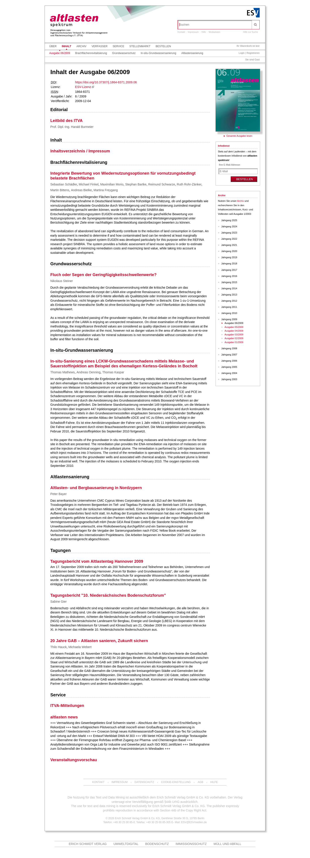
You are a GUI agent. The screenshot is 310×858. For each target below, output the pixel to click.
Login (242, 53)
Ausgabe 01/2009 (234, 342)
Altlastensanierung (192, 53)
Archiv (81, 46)
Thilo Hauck (58, 647)
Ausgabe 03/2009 (234, 334)
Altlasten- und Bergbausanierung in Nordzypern (96, 488)
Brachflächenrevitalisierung (91, 53)
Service (118, 46)
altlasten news (64, 717)
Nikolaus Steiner (61, 281)
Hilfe (204, 32)
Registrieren (253, 53)
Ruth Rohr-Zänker (189, 184)
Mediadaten (214, 32)
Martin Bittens (59, 190)
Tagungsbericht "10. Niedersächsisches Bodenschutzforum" (108, 595)
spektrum (61, 24)
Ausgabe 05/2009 (234, 327)
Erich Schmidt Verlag (88, 844)
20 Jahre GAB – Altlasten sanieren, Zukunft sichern (99, 641)
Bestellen (163, 46)
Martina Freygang (106, 190)
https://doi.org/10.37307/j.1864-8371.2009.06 (106, 82)
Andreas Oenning (88, 372)
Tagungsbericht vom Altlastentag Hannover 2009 (96, 561)
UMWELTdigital (125, 844)
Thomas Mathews (62, 372)
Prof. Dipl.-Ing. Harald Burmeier (71, 127)
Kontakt (181, 32)
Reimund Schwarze (161, 184)
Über (53, 46)
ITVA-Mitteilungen (67, 705)
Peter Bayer (58, 494)
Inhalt (66, 46)
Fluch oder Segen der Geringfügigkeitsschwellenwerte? (103, 275)
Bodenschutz (157, 844)
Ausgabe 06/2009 (59, 53)
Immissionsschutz (191, 844)
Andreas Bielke (81, 190)
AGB (200, 782)
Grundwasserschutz (124, 53)
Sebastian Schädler (63, 184)
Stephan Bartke (136, 184)
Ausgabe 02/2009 (234, 338)
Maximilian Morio (111, 184)
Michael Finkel (88, 184)
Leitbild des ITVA (66, 120)
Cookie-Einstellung (176, 782)
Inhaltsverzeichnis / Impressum (80, 151)
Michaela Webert (80, 647)
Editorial (59, 109)
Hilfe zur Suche (250, 32)
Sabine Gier (58, 601)
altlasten (73, 18)
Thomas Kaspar (113, 372)
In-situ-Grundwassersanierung (158, 53)
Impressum (193, 32)
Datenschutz (144, 782)
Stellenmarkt (139, 46)
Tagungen (60, 550)
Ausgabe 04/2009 (234, 330)
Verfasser (100, 46)
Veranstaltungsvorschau (73, 760)
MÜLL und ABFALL (227, 844)
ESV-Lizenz (83, 87)
